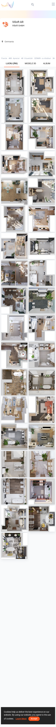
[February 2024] (14, 328)
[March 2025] (42, 219)
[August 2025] (42, 110)
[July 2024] (42, 192)
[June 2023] (14, 437)
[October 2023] (42, 382)
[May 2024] (42, 273)
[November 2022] (42, 519)
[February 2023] (14, 491)
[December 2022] (14, 519)
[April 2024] (14, 301)
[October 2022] (14, 546)
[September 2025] (14, 110)
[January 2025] (42, 246)
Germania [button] (7, 41)
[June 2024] (14, 273)
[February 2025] (14, 246)
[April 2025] (14, 219)
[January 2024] (42, 328)
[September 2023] (14, 382)
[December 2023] (14, 355)
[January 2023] (42, 491)
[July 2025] (14, 137)
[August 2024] (14, 192)
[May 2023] (42, 437)
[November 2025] (14, 83)
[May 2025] (14, 164)
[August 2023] (14, 410)
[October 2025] (42, 83)
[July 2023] (42, 410)
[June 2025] (42, 137)
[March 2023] (42, 464)
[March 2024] (42, 301)
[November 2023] (42, 355)
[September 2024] (42, 164)
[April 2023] (14, 464)
